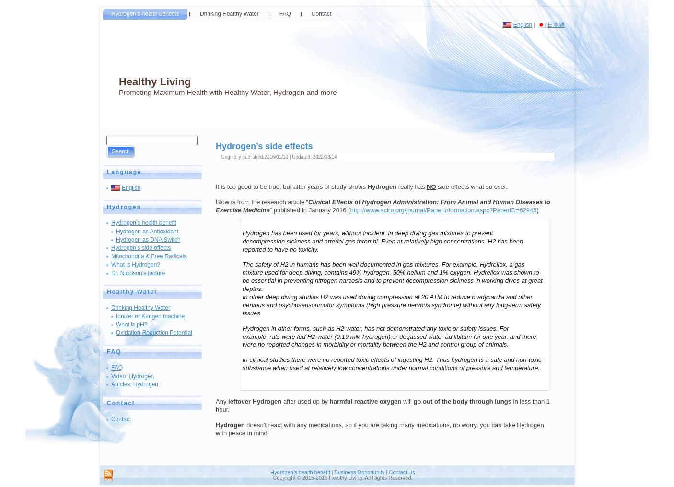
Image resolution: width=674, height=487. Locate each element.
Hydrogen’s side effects (141, 247)
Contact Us (402, 472)
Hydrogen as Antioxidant (147, 231)
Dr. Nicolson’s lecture (138, 273)
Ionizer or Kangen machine (150, 316)
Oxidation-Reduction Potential (154, 332)
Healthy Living (155, 82)
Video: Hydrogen (132, 376)
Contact (121, 419)
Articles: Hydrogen (134, 384)
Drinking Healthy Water (140, 307)
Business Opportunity (360, 472)
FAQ (117, 367)
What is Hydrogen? (135, 264)
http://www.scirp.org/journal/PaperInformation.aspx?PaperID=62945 (443, 210)
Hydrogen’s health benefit (143, 223)
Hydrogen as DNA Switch (148, 239)
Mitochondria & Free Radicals (148, 256)
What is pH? (131, 324)
